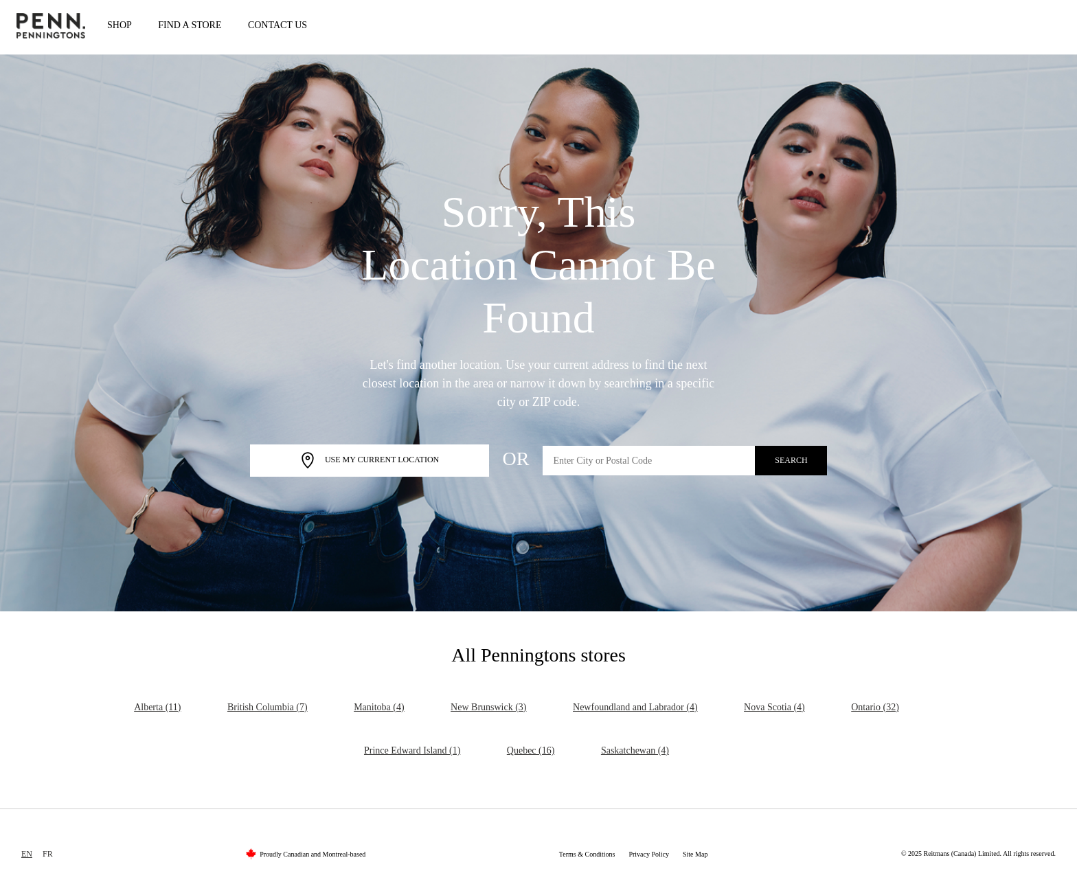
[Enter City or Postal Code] (649, 460)
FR (48, 854)
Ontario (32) (875, 707)
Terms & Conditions (587, 854)
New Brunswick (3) (488, 707)
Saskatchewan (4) (635, 750)
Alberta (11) (157, 707)
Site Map (695, 854)
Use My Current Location (369, 460)
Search (791, 460)
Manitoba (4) (379, 707)
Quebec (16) (531, 750)
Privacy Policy (648, 854)
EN (26, 854)
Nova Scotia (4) (774, 707)
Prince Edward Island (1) (412, 750)
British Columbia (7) (267, 707)
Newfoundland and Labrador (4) (635, 707)
